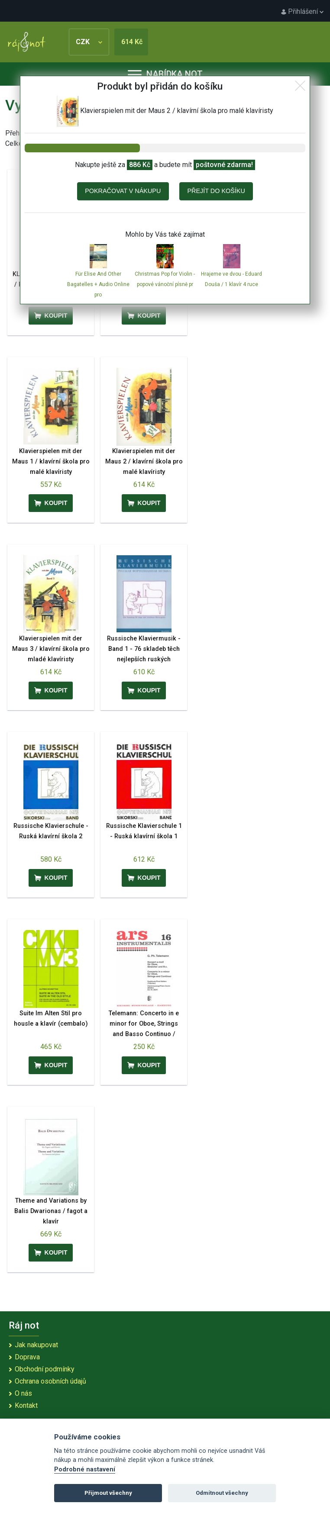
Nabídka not (165, 74)
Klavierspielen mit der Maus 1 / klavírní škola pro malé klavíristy (51, 461)
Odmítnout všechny (222, 1493)
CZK (89, 42)
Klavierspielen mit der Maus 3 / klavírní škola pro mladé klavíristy (51, 649)
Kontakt (26, 1405)
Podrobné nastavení (84, 1469)
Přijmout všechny (108, 1493)
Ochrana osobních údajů (50, 1381)
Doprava (27, 1357)
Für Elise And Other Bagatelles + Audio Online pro (98, 284)
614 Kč (131, 42)
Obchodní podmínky (44, 1369)
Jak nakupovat (36, 1345)
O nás (23, 1393)
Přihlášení (302, 11)
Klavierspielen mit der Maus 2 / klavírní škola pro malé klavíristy (144, 461)
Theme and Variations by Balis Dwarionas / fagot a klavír (50, 1211)
